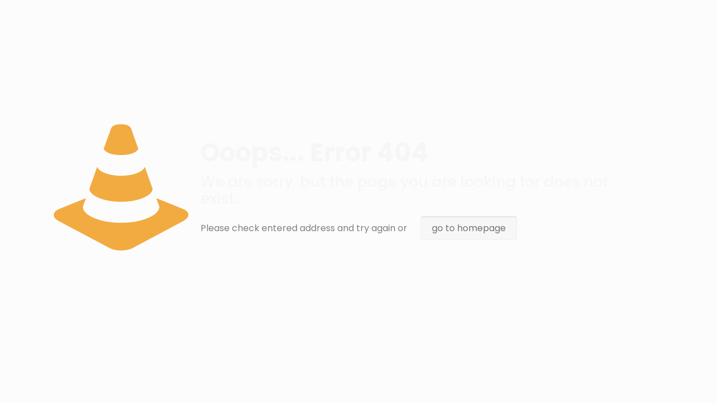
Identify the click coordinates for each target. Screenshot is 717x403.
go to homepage (469, 228)
